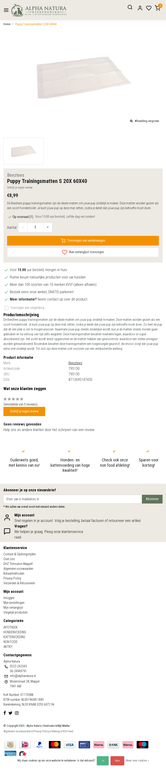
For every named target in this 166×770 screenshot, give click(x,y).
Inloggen (8, 598)
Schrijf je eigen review (20, 187)
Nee (117, 760)
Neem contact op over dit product (62, 299)
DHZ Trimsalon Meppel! (18, 564)
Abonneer (152, 499)
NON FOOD (10, 642)
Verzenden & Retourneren (19, 583)
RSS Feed (67, 731)
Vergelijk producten (15, 612)
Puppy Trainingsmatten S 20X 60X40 (36, 24)
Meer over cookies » (137, 760)
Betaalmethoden (13, 573)
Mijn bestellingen (14, 603)
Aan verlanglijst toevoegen (83, 252)
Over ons (9, 559)
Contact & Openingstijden (19, 554)
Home (6, 24)
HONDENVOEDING (14, 632)
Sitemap (55, 731)
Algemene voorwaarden (18, 568)
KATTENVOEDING (14, 637)
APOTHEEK (10, 627)
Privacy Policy (12, 578)
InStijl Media (62, 725)
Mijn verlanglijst (13, 607)
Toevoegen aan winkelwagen (83, 240)
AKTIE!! (7, 646)
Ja (102, 760)
